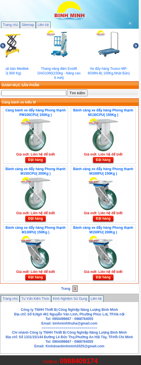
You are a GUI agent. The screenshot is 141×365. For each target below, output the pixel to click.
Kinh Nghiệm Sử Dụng (70, 299)
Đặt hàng (35, 160)
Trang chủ (10, 25)
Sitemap (28, 25)
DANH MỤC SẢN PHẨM (20, 85)
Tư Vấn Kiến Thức (35, 299)
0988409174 (79, 361)
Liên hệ (43, 25)
